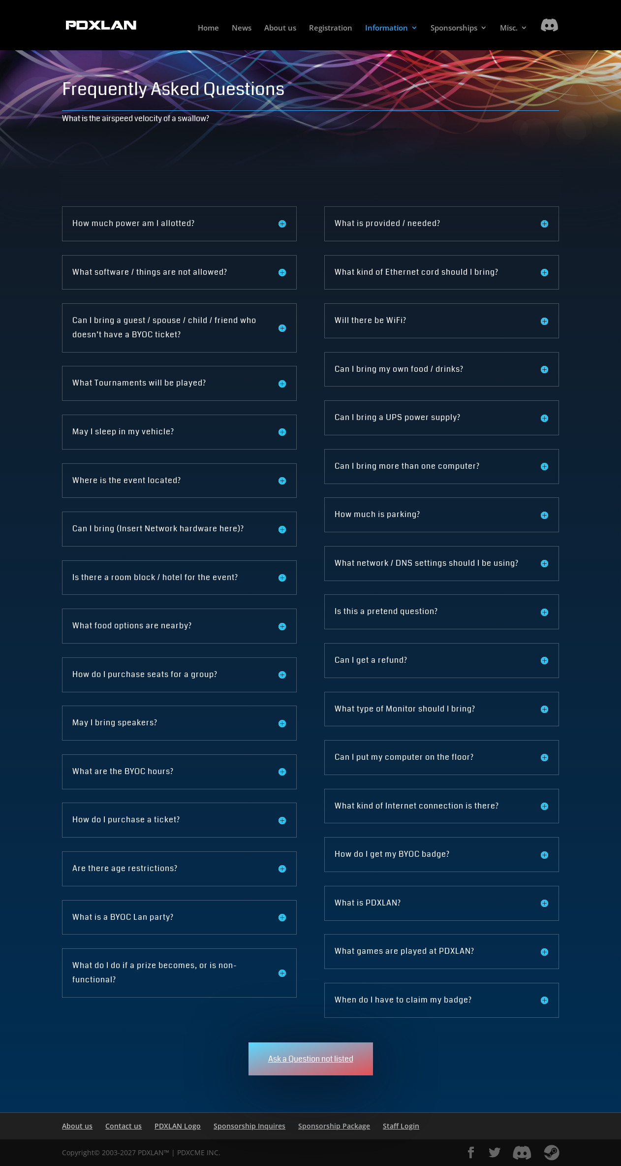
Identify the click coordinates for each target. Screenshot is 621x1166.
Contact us (123, 1126)
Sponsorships (454, 28)
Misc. (509, 28)
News (241, 28)
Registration (330, 28)
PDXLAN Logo (178, 1126)
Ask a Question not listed (310, 1059)
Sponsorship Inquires (249, 1126)
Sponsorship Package (334, 1126)
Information (386, 28)
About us (280, 28)
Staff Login (401, 1126)
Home (208, 28)
